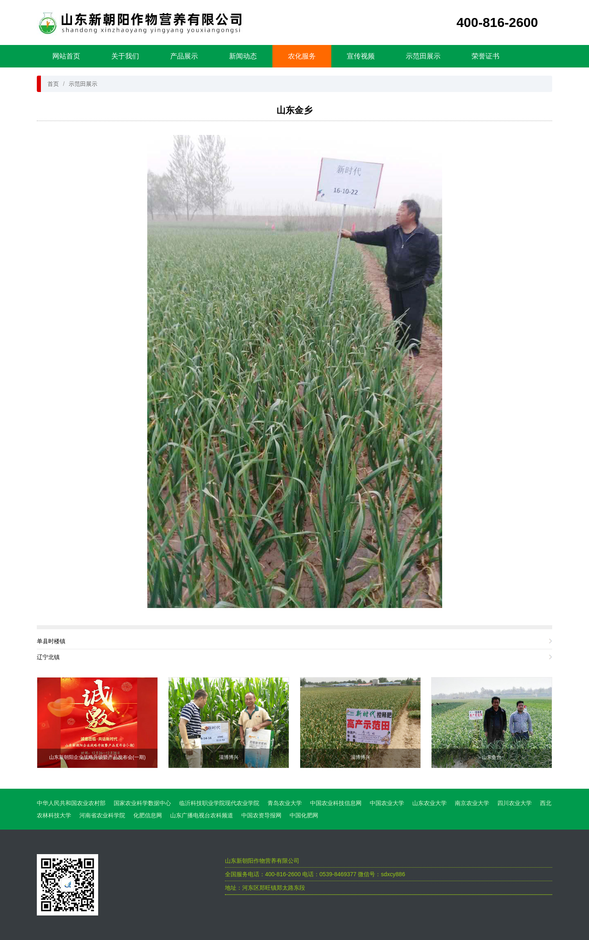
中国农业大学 (387, 803)
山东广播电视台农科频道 (201, 815)
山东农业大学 (429, 803)
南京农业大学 (472, 803)
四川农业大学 (514, 803)
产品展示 (184, 56)
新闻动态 (243, 56)
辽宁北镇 (48, 657)
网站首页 (66, 56)
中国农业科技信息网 (336, 803)
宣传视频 (361, 56)
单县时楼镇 (51, 641)
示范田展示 (423, 56)
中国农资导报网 (261, 815)
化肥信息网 (147, 815)
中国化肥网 (304, 815)
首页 (53, 84)
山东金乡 (294, 110)
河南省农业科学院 (102, 815)
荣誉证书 (485, 56)
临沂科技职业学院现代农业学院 (219, 803)
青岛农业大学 (285, 803)
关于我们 (125, 56)
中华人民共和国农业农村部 (71, 803)
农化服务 (302, 56)
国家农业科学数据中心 (142, 803)
